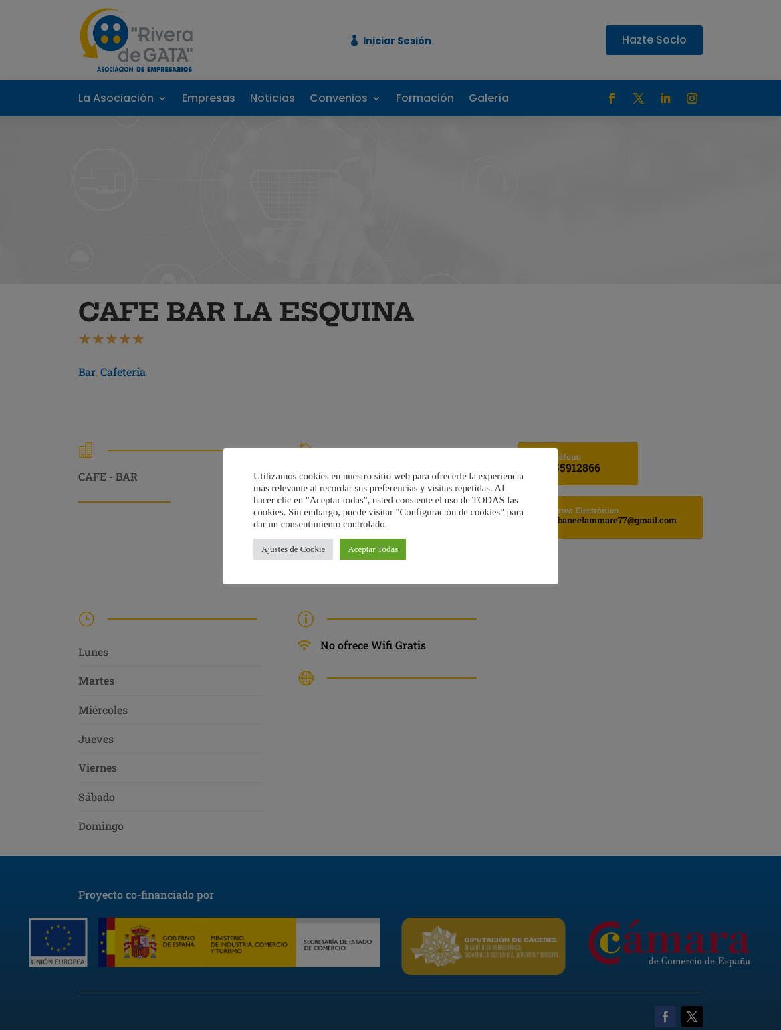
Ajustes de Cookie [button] (293, 549)
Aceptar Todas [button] (373, 549)
